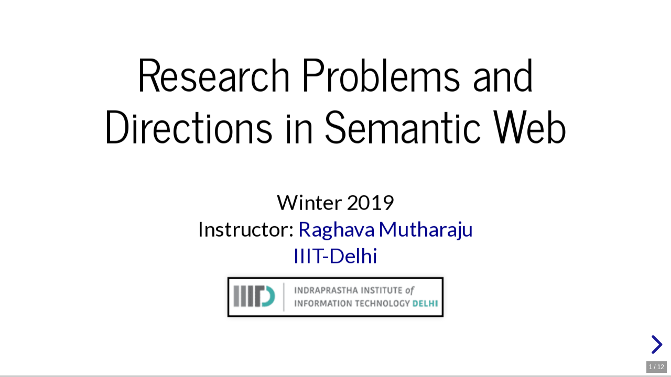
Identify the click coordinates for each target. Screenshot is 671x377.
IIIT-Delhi (335, 255)
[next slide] (655, 344)
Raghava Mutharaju (385, 228)
